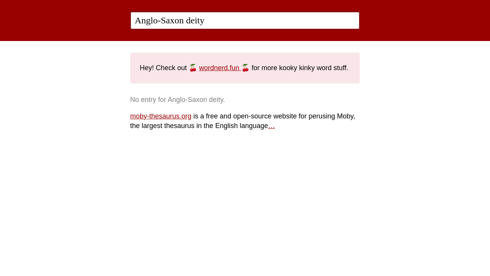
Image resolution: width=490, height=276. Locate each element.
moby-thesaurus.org (160, 116)
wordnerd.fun (220, 68)
